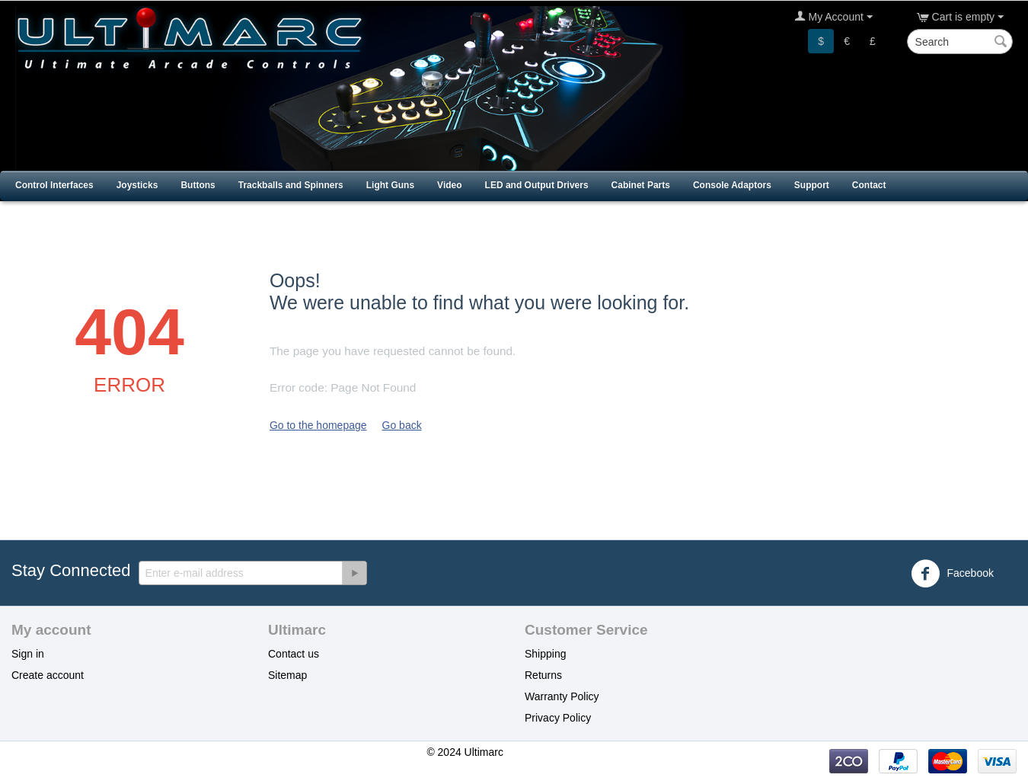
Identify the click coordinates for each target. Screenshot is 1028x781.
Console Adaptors (732, 185)
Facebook (952, 573)
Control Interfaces (54, 185)
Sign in (27, 654)
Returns (543, 675)
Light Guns (390, 185)
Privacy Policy (558, 718)
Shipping (546, 654)
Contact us (293, 654)
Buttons (197, 185)
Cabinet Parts (640, 185)
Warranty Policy (562, 696)
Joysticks (137, 185)
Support (811, 185)
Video (449, 185)
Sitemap (287, 675)
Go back (402, 425)
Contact (869, 185)
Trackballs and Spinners (290, 185)
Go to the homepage (318, 425)
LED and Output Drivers (537, 185)
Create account (47, 675)
